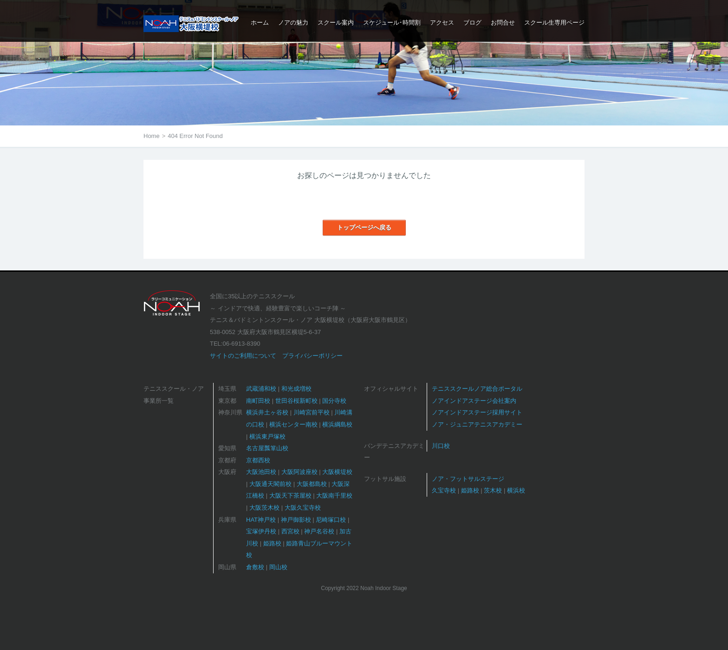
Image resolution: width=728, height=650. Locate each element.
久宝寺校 (444, 490)
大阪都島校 (312, 483)
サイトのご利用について (243, 355)
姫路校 (272, 543)
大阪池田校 (261, 471)
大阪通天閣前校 (270, 483)
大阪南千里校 (334, 495)
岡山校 (278, 567)
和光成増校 (296, 388)
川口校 (441, 445)
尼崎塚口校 (331, 519)
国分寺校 (334, 400)
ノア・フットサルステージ (468, 478)
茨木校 (493, 490)
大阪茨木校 (264, 507)
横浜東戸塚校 (267, 436)
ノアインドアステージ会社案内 (474, 400)
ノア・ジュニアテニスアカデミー (477, 424)
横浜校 (516, 490)
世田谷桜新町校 (296, 400)
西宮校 (290, 531)
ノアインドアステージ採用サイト (477, 412)
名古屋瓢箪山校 (267, 448)
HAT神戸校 (261, 519)
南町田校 (258, 400)
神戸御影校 (296, 519)
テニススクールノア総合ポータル (477, 388)
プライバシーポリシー (312, 355)
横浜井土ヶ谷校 (267, 412)
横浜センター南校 (293, 424)
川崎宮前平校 (311, 412)
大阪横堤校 (337, 471)
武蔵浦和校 (261, 388)
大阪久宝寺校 (303, 507)
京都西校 (258, 460)
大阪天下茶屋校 (290, 495)
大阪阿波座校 (299, 471)
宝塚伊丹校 (261, 531)
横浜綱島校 (337, 424)
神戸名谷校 (319, 531)
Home (151, 135)
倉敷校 (255, 567)
